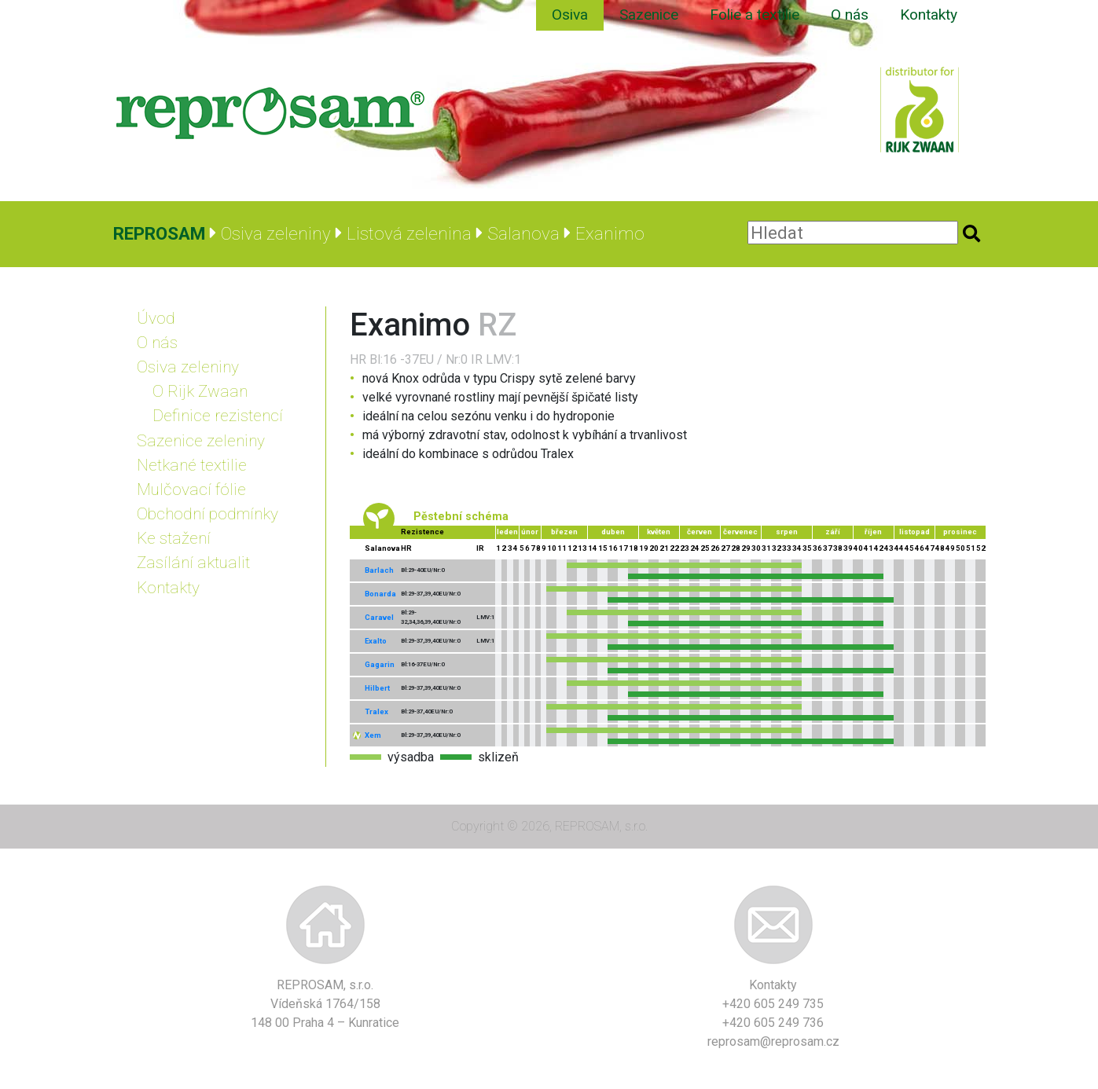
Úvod (156, 318)
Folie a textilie (754, 15)
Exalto (376, 640)
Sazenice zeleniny (201, 440)
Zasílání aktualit (193, 562)
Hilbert (377, 688)
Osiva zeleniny (188, 367)
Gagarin (380, 664)
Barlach (379, 570)
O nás (849, 15)
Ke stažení (174, 538)
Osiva (570, 15)
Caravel (379, 617)
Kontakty (928, 15)
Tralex (376, 711)
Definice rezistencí (217, 415)
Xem (373, 735)
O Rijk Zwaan (200, 391)
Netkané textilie (192, 465)
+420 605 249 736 (773, 1022)
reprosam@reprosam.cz (773, 1041)
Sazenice (648, 15)
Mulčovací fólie (191, 489)
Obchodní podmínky (207, 513)
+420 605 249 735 (773, 1003)
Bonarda (380, 593)
